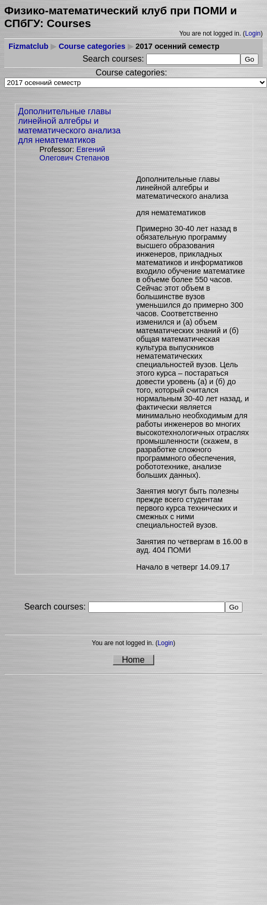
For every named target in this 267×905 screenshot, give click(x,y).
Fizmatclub (28, 46)
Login (253, 33)
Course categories (92, 46)
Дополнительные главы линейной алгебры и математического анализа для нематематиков (69, 126)
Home (133, 659)
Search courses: (114, 58)
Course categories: (131, 72)
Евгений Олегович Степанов (74, 153)
